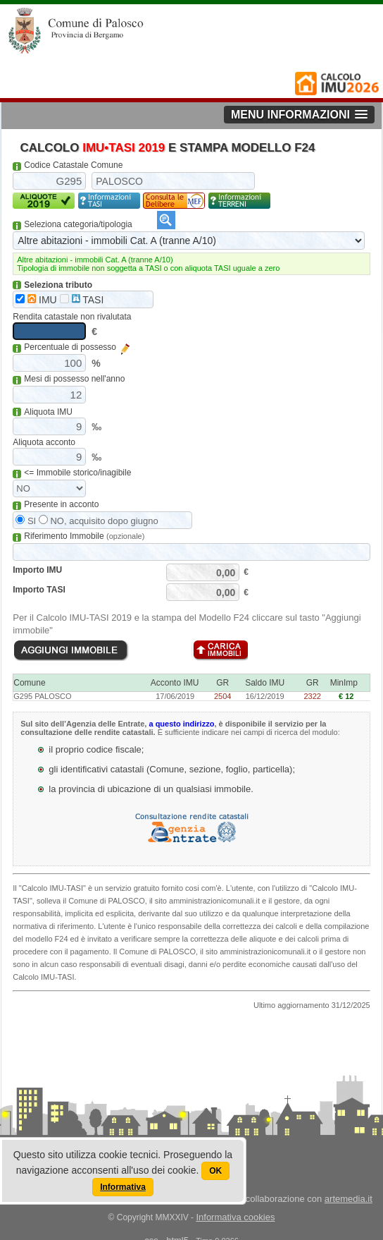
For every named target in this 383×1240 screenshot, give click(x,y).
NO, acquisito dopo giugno (98, 521)
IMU (35, 299)
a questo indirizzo (181, 723)
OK (215, 1171)
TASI (82, 299)
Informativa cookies (235, 1217)
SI (25, 521)
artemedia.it (348, 1198)
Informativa (123, 1187)
